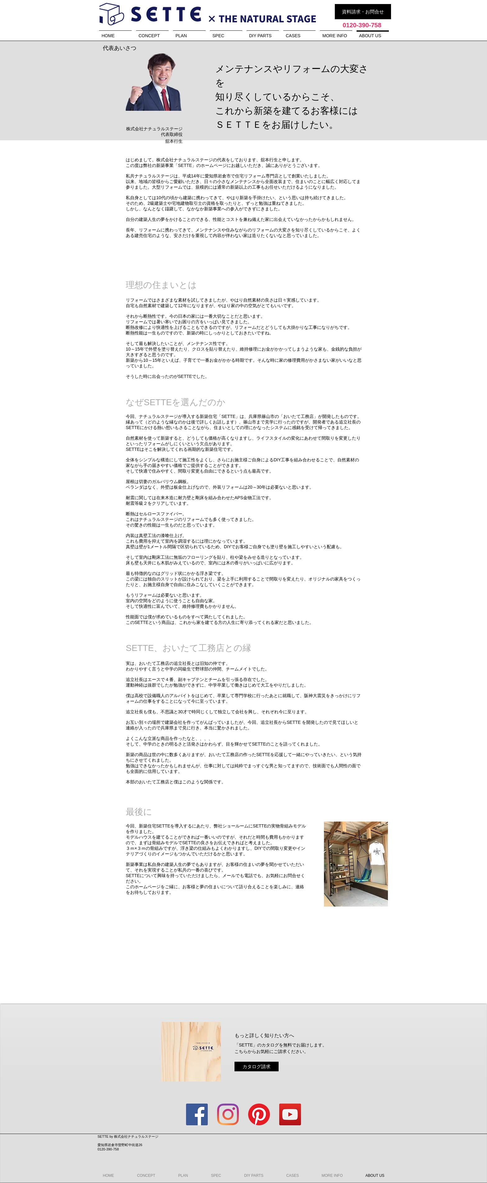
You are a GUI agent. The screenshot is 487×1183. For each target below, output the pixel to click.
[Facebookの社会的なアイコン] (197, 1114)
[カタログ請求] (256, 1066)
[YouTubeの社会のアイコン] (290, 1114)
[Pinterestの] (259, 1114)
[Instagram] (228, 1114)
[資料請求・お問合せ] (363, 11)
